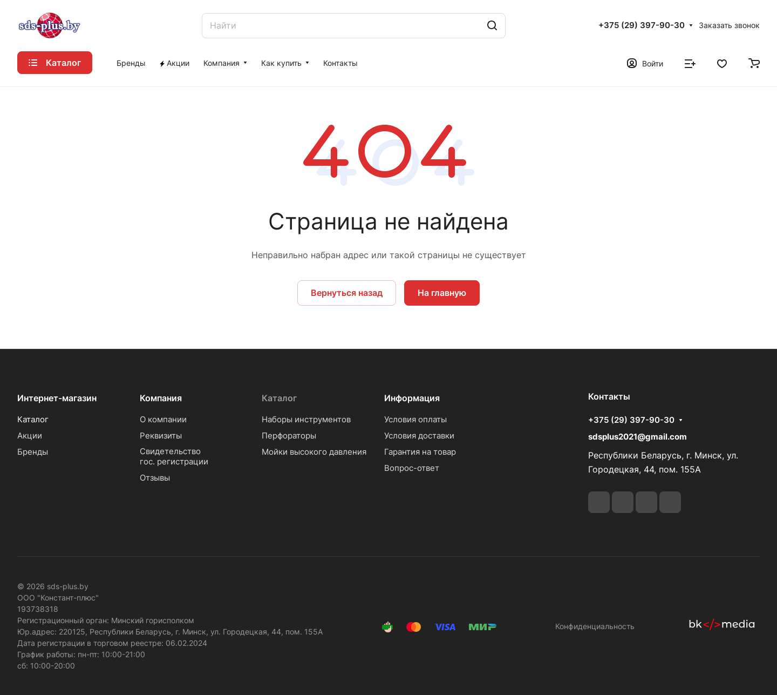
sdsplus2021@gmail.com (637, 436)
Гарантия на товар (420, 452)
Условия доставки (419, 435)
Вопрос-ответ (411, 468)
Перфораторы (289, 435)
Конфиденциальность (595, 626)
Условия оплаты (415, 419)
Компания (161, 398)
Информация (412, 398)
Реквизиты (161, 435)
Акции (29, 435)
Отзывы (155, 478)
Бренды (32, 452)
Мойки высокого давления (314, 452)
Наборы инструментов (306, 419)
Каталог (33, 419)
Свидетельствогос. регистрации (174, 456)
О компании (163, 419)
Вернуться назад (347, 292)
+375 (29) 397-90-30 (641, 25)
